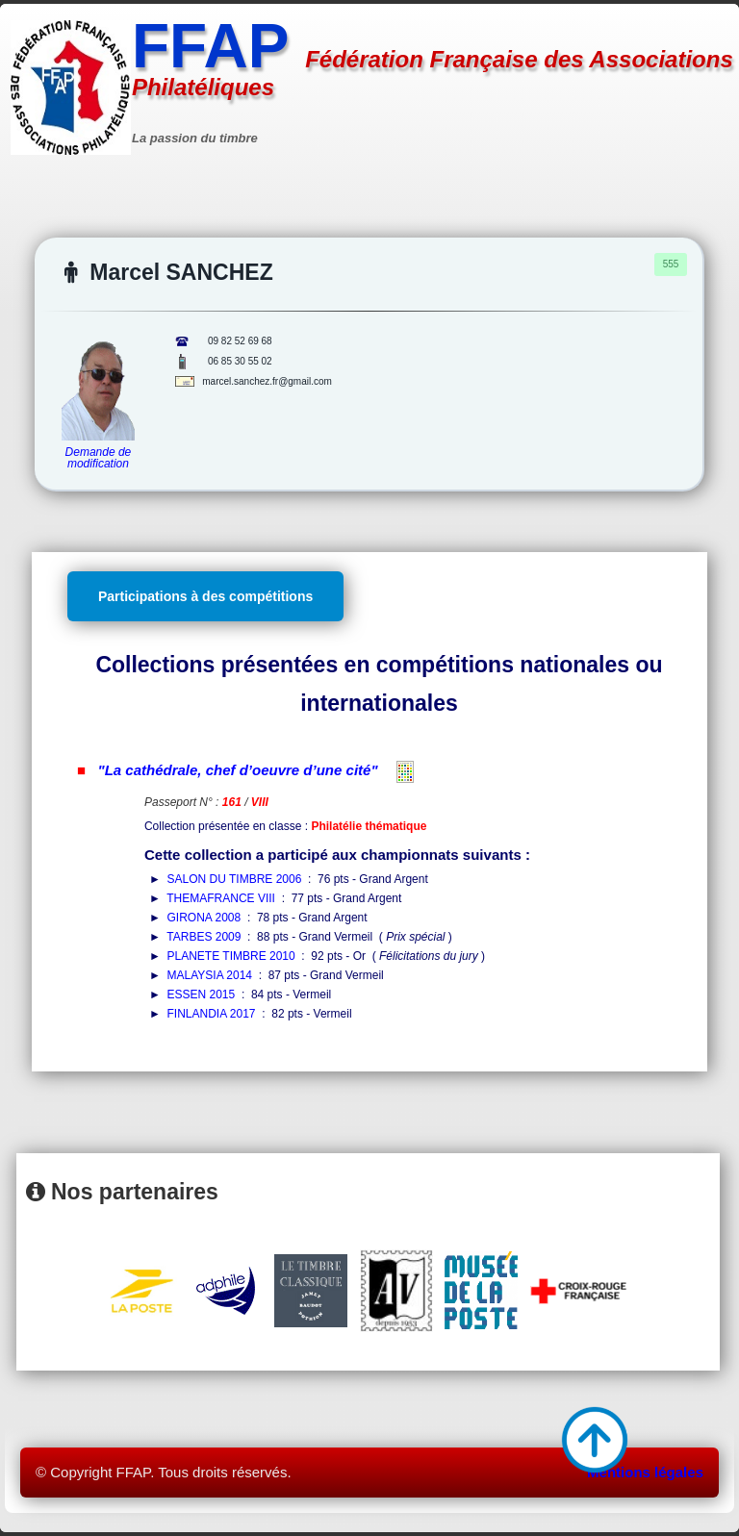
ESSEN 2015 (201, 994)
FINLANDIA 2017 (211, 1013)
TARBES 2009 (203, 937)
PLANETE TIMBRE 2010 (231, 956)
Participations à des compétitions (205, 596)
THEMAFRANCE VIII (220, 898)
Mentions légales (645, 1472)
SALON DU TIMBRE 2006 (234, 879)
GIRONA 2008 (204, 917)
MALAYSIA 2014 (210, 975)
